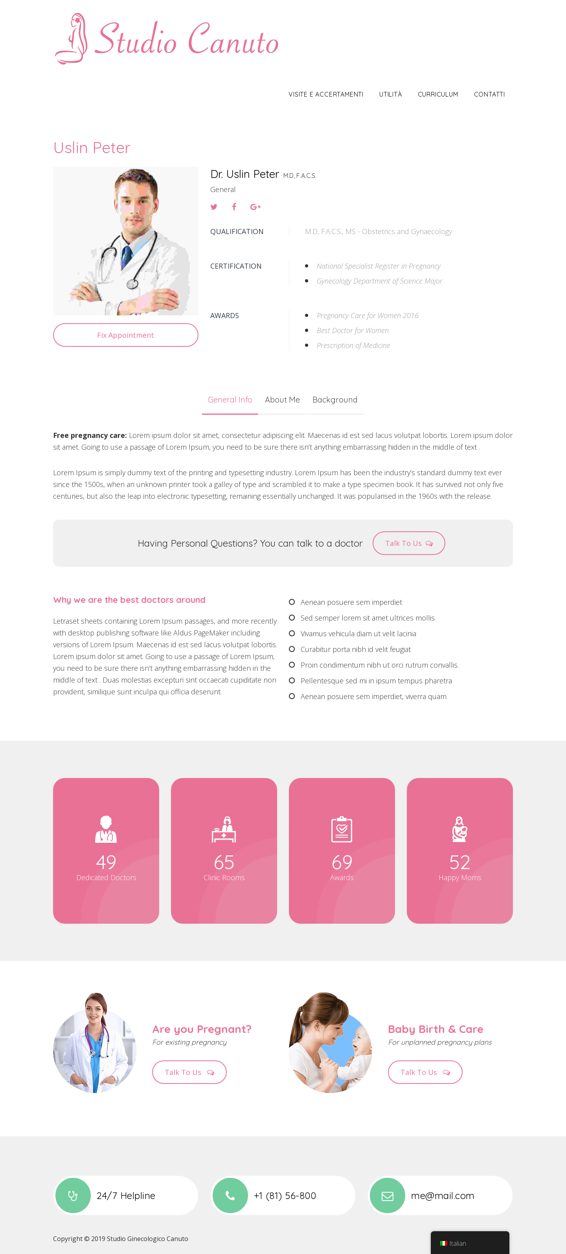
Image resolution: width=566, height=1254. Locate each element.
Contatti (489, 94)
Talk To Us (409, 543)
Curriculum (438, 94)
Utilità (390, 94)
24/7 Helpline (104, 1195)
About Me (282, 400)
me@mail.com (421, 1195)
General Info (230, 400)
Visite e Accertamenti (326, 94)
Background (335, 400)
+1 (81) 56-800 (263, 1195)
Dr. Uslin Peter (244, 174)
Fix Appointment (125, 335)
